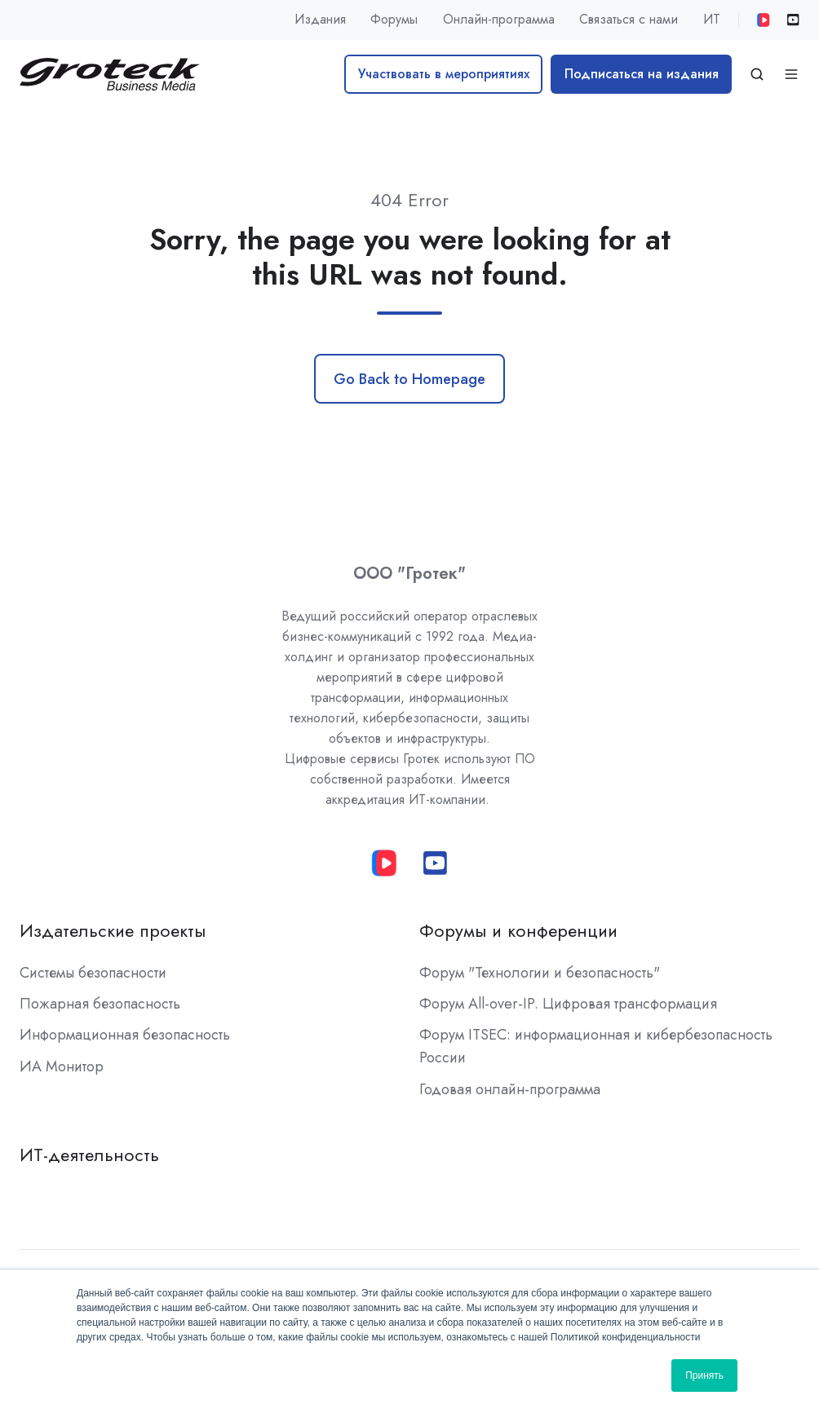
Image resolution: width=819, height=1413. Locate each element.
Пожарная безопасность (100, 1003)
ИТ (711, 19)
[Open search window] (757, 74)
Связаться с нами (628, 19)
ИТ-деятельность (89, 1155)
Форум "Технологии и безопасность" (539, 972)
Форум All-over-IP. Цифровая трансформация (568, 1003)
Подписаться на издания (641, 73)
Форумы (394, 19)
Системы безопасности (93, 972)
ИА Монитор (62, 1066)
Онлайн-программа (499, 19)
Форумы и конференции (518, 930)
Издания (320, 19)
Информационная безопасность (125, 1034)
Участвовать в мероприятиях (443, 73)
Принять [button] (704, 1375)
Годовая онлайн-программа (509, 1089)
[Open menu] (791, 74)
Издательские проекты (113, 930)
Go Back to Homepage (409, 379)
